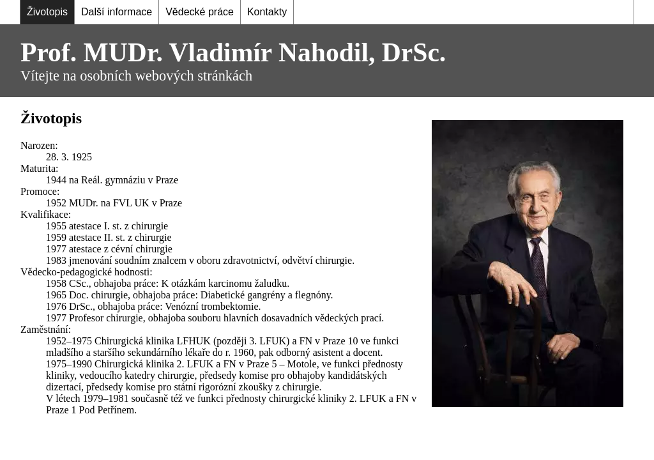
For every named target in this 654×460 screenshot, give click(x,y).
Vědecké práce (199, 11)
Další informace (116, 11)
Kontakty (267, 11)
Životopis (47, 11)
